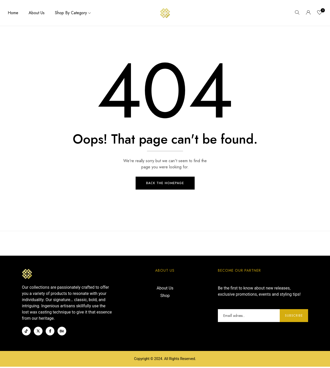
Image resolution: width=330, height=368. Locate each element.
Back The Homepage (165, 184)
